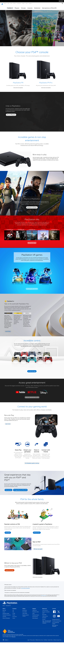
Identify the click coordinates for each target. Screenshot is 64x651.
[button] (20, 489)
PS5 (8, 3)
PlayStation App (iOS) (56, 618)
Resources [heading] (44, 607)
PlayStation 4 (10, 6)
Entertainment (37, 6)
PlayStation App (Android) (56, 619)
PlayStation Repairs (35, 613)
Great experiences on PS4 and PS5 (49, 6)
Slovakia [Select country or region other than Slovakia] (6, 639)
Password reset (35, 615)
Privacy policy (32, 638)
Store (26, 3)
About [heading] (4, 607)
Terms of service (45, 609)
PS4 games (17, 6)
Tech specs (23, 6)
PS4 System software (43, 594)
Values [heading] (23, 607)
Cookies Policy (50, 638)
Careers (4, 610)
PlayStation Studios (6, 612)
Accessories (19, 3)
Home (4, 604)
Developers (44, 616)
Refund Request (35, 616)
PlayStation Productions (7, 613)
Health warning (45, 614)
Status (33, 612)
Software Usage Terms (57, 638)
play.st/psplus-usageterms (25, 586)
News (23, 3)
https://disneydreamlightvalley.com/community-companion (46, 620)
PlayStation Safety (35, 610)
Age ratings (44, 613)
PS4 (11, 3)
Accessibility (24, 610)
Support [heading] (34, 607)
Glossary (43, 618)
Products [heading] (14, 607)
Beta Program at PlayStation (55, 624)
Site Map (45, 638)
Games (5, 3)
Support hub (34, 609)
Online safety (24, 612)
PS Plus (14, 3)
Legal (28, 638)
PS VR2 (14, 612)
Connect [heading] (54, 607)
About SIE (4, 609)
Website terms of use (39, 638)
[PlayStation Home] (2, 3)
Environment (24, 609)
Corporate (4, 615)
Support (30, 3)
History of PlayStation (6, 616)
